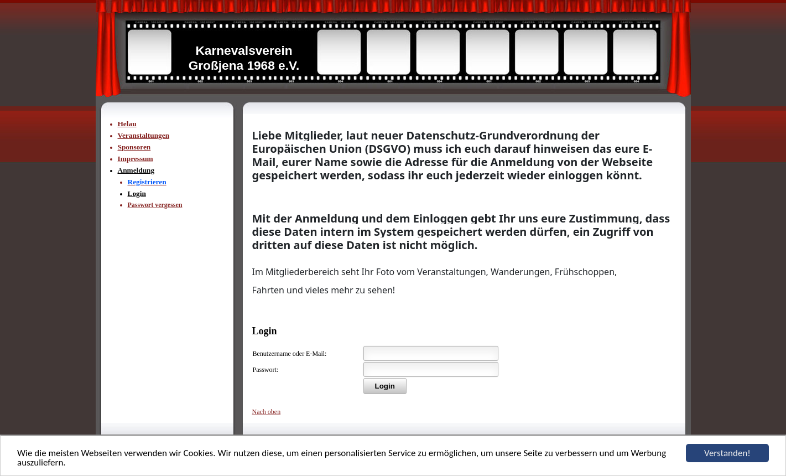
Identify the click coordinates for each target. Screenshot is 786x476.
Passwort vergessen (155, 205)
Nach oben (266, 412)
